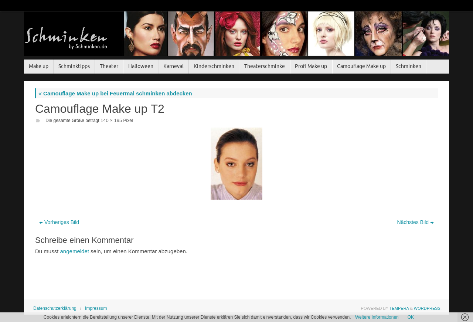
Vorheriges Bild (59, 222)
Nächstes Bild (415, 222)
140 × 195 (111, 120)
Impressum (96, 308)
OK (411, 317)
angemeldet (74, 251)
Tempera (399, 308)
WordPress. (428, 308)
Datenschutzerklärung (54, 308)
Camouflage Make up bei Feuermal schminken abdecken (115, 93)
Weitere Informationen (377, 317)
